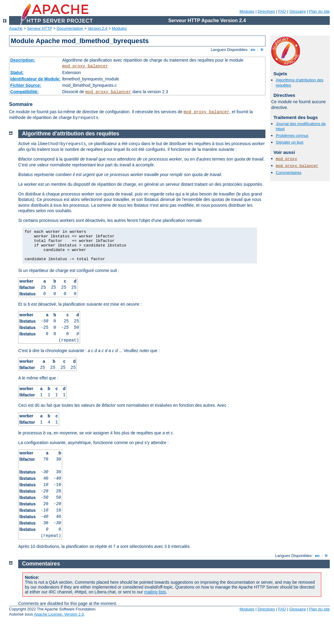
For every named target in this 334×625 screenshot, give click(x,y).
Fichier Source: (25, 85)
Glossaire (297, 11)
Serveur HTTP (39, 28)
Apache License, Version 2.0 (59, 614)
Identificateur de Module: (35, 78)
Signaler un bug (289, 142)
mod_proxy (286, 159)
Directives (266, 11)
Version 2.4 (97, 28)
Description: (22, 60)
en (253, 49)
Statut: (17, 72)
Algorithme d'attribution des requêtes (70, 134)
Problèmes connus (292, 135)
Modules (246, 11)
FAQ (282, 11)
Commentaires (289, 172)
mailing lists (155, 591)
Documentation (70, 28)
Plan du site (319, 11)
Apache (15, 28)
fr (262, 49)
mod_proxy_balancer (85, 66)
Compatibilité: (24, 91)
